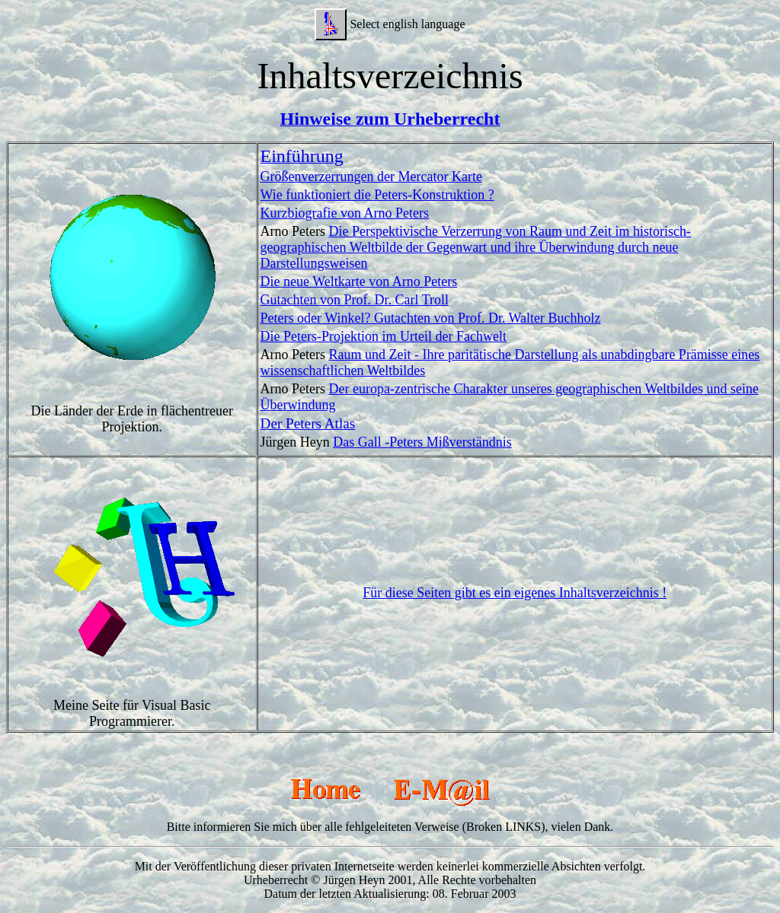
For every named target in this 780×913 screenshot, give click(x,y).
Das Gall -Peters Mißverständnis (422, 442)
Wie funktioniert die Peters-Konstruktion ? (377, 194)
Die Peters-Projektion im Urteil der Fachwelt (384, 336)
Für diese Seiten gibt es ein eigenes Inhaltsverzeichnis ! (515, 592)
